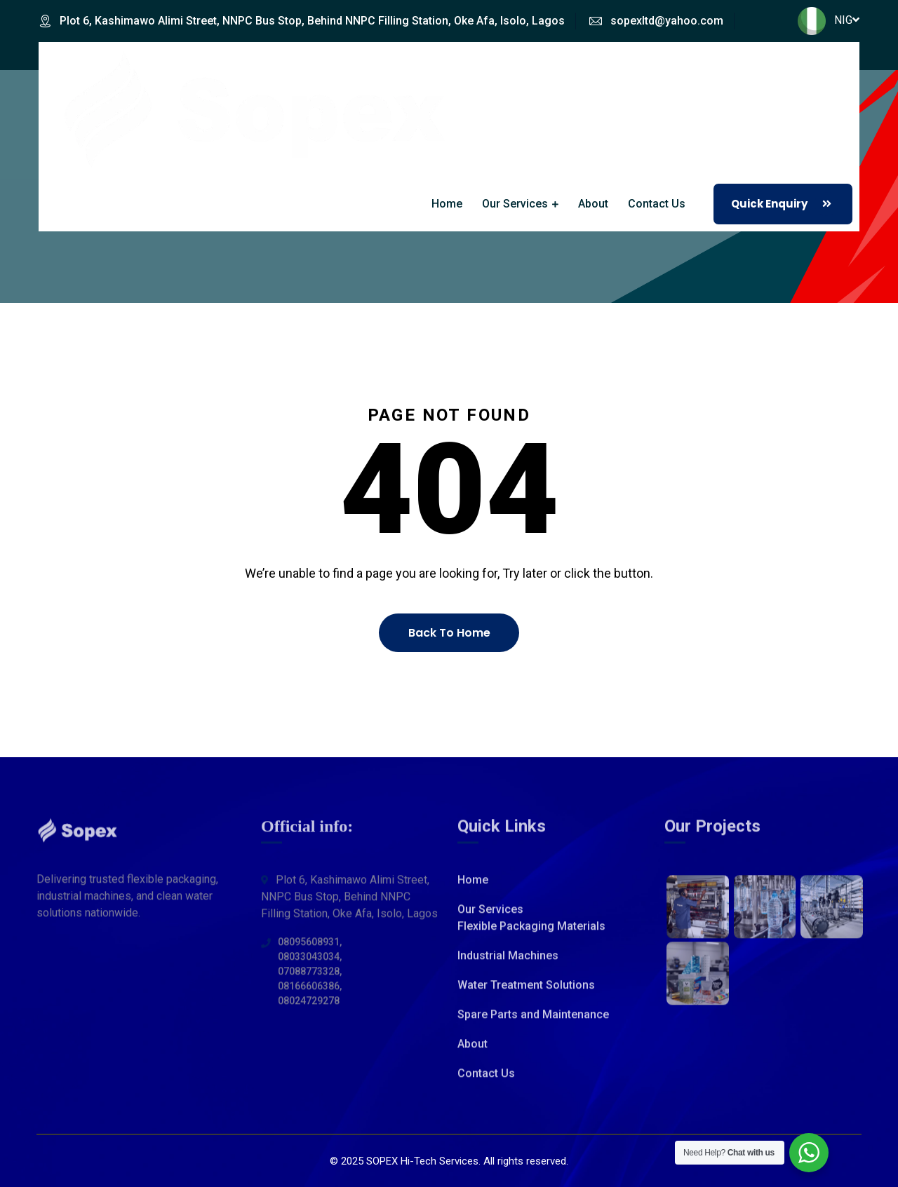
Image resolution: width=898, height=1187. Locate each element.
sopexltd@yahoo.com (666, 20)
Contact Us (656, 203)
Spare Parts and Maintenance (533, 1023)
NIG (828, 20)
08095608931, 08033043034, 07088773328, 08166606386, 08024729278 (310, 980)
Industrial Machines (507, 964)
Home (446, 203)
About (593, 203)
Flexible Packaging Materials (531, 935)
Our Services (515, 203)
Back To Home (449, 633)
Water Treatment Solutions (526, 994)
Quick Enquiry (784, 204)
